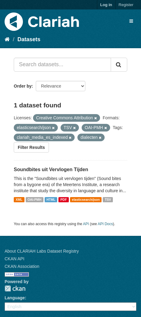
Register (126, 4)
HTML (50, 199)
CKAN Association (22, 266)
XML (19, 199)
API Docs (105, 224)
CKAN (15, 288)
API (86, 224)
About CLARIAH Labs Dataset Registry (42, 251)
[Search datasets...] (62, 65)
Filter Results (31, 147)
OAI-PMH (35, 199)
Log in (106, 4)
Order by (23, 86)
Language (15, 297)
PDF (64, 199)
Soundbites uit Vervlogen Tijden (51, 169)
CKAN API (14, 258)
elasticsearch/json (86, 199)
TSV (108, 199)
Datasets (28, 39)
